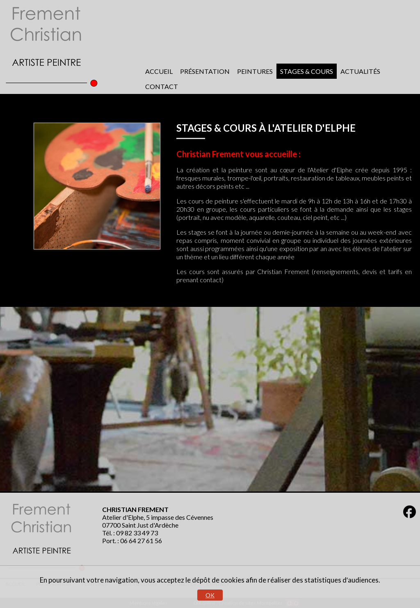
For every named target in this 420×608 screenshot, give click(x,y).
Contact (161, 86)
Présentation (205, 71)
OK (210, 595)
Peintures (255, 71)
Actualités (360, 71)
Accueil (159, 71)
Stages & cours (306, 71)
